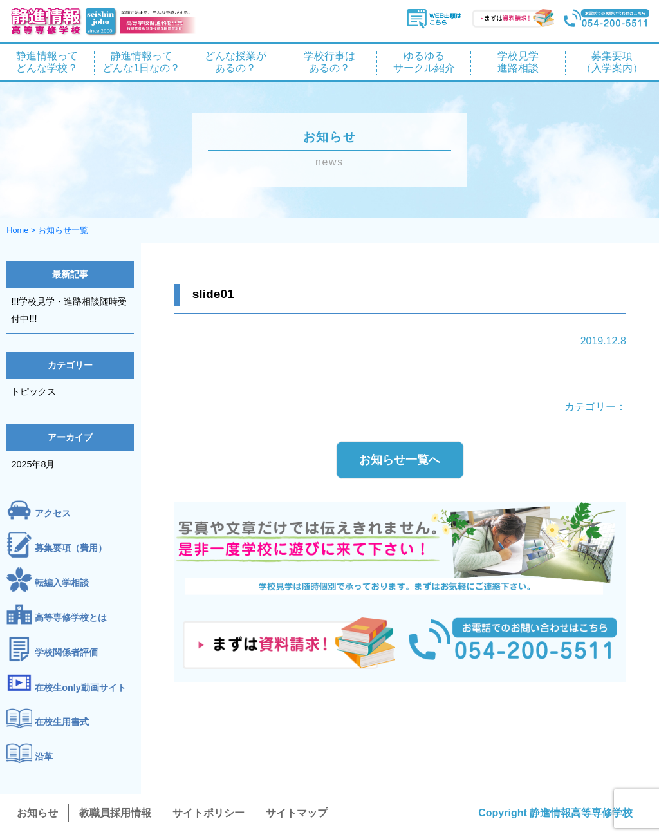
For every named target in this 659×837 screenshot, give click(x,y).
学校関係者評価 (66, 652)
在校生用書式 (62, 722)
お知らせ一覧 (63, 230)
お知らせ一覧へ (399, 459)
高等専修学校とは (71, 618)
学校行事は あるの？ (329, 61)
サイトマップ (297, 812)
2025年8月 (33, 464)
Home (17, 230)
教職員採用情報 (115, 812)
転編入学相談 (62, 583)
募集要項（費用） (71, 548)
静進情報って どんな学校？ (47, 61)
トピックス (33, 391)
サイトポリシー (208, 812)
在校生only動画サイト (80, 687)
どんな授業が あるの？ (235, 61)
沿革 (44, 757)
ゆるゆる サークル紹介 (424, 61)
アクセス (53, 514)
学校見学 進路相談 (518, 61)
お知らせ (37, 812)
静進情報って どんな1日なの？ (141, 61)
